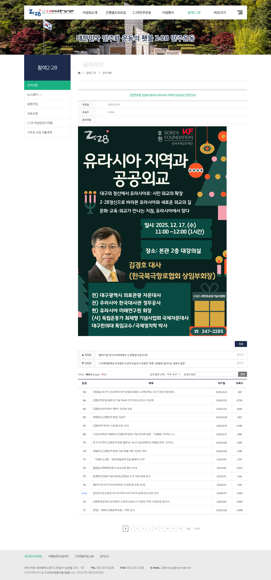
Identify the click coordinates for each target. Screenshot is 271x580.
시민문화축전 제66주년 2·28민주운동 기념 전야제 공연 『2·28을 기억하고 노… (134, 434)
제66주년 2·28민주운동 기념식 (109, 417)
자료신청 (32, 113)
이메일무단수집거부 (58, 556)
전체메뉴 (239, 12)
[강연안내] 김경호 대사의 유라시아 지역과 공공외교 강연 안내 (126, 493)
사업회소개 (89, 13)
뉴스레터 (34, 94)
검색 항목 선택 (157, 374)
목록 (241, 344)
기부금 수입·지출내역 (39, 132)
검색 (242, 374)
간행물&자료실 (116, 13)
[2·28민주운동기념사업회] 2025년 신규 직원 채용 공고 (122, 476)
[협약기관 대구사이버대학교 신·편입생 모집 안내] (123, 354)
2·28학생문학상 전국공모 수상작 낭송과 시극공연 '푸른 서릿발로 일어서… (132, 501)
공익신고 (104, 556)
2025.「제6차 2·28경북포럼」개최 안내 (114, 510)
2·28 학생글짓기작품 (40, 123)
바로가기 (220, 13)
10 (180, 528)
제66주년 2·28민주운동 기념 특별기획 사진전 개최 (119, 451)
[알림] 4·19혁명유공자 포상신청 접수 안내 (115, 468)
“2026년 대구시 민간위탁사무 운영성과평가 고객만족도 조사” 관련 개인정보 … (134, 392)
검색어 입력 (189, 374)
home (80, 73)
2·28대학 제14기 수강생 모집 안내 (111, 425)
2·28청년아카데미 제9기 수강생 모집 (112, 409)
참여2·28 (194, 13)
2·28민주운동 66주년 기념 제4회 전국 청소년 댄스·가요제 (123, 400)
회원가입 (32, 104)
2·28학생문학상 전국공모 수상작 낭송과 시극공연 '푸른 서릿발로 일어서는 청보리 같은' (142, 363)
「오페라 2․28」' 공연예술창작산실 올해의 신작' (119, 459)
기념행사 (168, 13)
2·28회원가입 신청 (84, 556)
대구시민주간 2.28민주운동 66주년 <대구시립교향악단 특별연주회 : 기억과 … (134, 442)
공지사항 (32, 85)
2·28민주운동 (141, 13)
